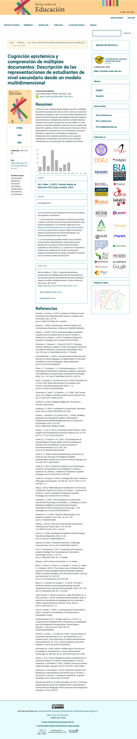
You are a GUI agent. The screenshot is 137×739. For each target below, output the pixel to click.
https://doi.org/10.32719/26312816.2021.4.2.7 (19, 165)
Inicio (12, 43)
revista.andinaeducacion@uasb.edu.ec (58, 722)
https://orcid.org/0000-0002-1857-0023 (56, 96)
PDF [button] (20, 135)
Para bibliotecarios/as (106, 127)
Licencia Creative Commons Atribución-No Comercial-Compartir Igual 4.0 (68, 711)
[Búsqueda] (107, 33)
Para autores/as (103, 121)
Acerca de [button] (44, 25)
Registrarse (117, 18)
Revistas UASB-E (12, 25)
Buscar (127, 33)
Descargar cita (48, 298)
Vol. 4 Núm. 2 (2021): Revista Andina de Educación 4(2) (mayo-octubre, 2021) (56, 43)
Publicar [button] (59, 25)
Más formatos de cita (51, 292)
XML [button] (19, 142)
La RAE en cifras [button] (77, 25)
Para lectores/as (104, 115)
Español (99, 96)
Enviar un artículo (107, 45)
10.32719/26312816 (59, 715)
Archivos (20, 43)
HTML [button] (19, 128)
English (99, 90)
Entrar (131, 18)
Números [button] (29, 25)
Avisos (93, 25)
